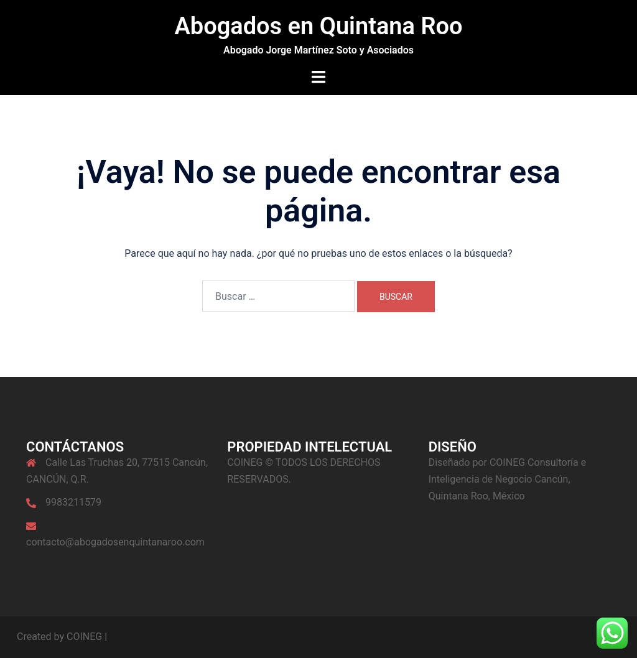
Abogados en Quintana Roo (318, 26)
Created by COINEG (59, 636)
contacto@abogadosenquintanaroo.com (115, 542)
